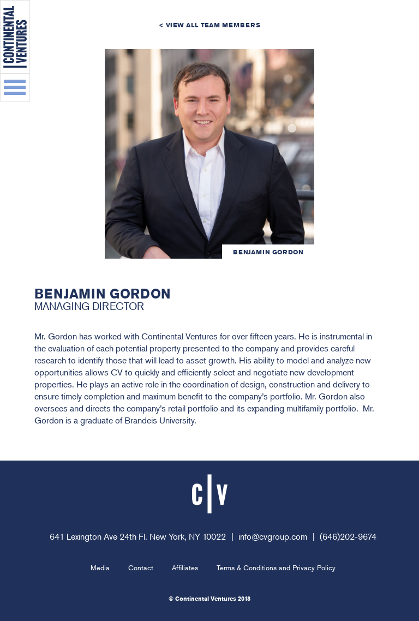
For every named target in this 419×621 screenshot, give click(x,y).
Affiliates (185, 567)
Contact (140, 567)
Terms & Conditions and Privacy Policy (276, 567)
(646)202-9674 (348, 536)
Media (100, 567)
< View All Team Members (209, 25)
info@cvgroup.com (272, 536)
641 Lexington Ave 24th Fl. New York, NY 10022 (138, 536)
